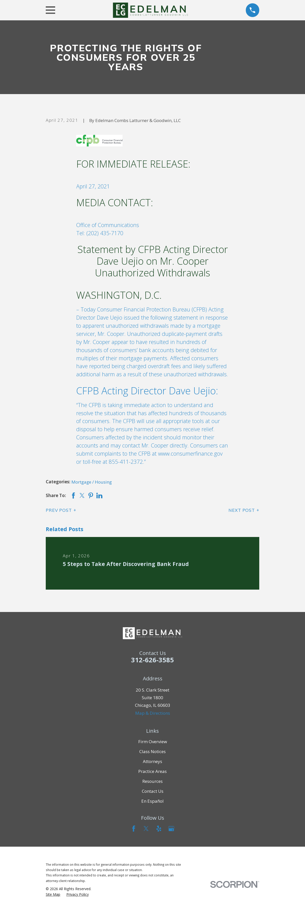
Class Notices (152, 751)
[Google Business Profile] (171, 829)
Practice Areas (152, 771)
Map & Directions (152, 713)
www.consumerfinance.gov (190, 453)
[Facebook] (134, 829)
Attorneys (152, 761)
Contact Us (152, 791)
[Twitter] (146, 829)
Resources (152, 781)
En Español (152, 801)
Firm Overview (152, 741)
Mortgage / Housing (91, 482)
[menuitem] (53, 894)
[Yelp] (159, 829)
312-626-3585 (152, 659)
